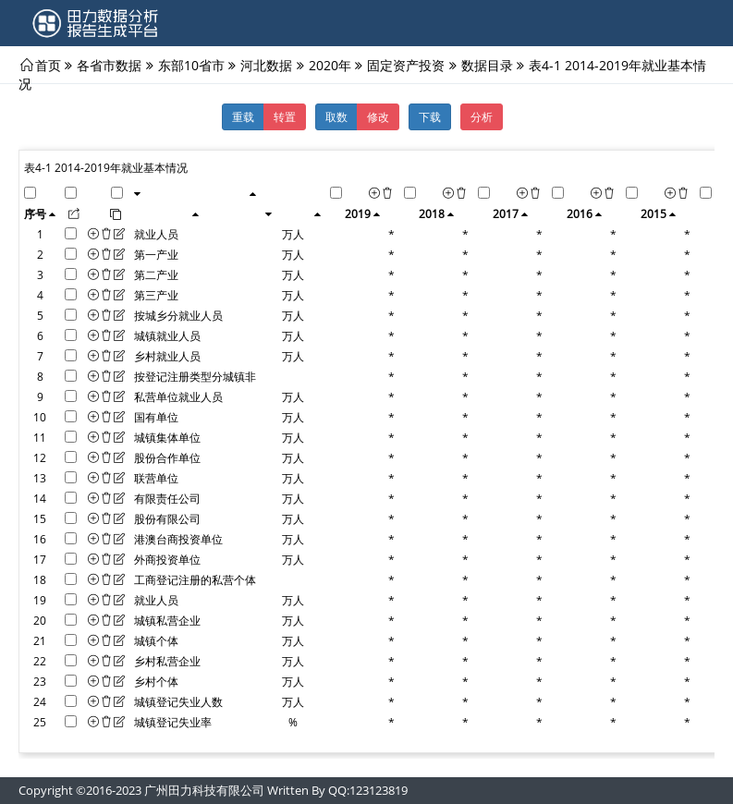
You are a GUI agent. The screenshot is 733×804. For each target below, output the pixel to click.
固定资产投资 (406, 64)
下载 (430, 116)
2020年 (330, 64)
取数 (336, 116)
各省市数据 (109, 64)
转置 (285, 116)
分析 (481, 116)
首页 (48, 64)
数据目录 (487, 64)
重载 (243, 116)
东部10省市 (191, 64)
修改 (378, 116)
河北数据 (266, 64)
